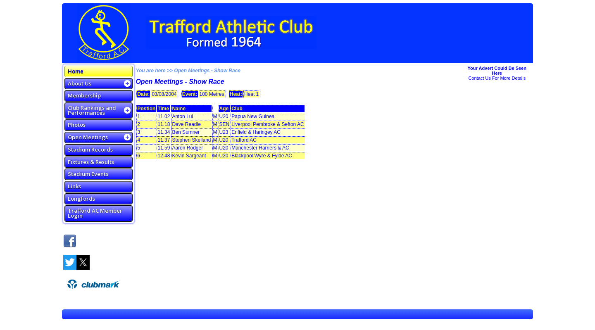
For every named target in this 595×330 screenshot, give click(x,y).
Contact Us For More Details (497, 78)
